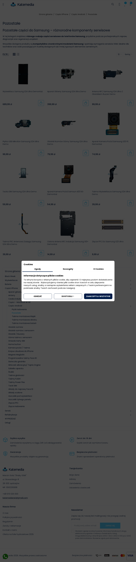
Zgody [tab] (37, 269)
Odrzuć (38, 296)
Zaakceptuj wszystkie (98, 296)
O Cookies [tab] (98, 269)
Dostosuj (68, 296)
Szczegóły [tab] (68, 269)
